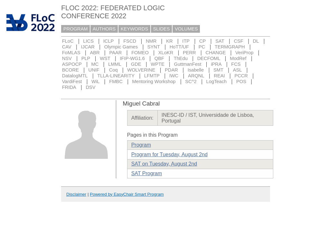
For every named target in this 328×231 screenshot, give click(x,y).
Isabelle (196, 70)
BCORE (70, 70)
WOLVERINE (141, 70)
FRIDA (69, 87)
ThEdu (181, 58)
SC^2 (190, 81)
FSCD (129, 41)
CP (202, 41)
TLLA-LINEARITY (116, 75)
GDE (136, 64)
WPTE (157, 64)
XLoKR (165, 52)
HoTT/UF (179, 46)
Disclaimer (76, 194)
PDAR (171, 70)
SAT (219, 41)
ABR (95, 52)
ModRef (238, 58)
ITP (186, 41)
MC (95, 64)
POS (241, 81)
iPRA (216, 64)
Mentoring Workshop (154, 81)
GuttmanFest (187, 64)
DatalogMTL (75, 75)
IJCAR (88, 46)
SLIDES (161, 28)
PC (202, 46)
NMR (151, 41)
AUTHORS (104, 28)
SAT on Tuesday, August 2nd (164, 164)
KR (169, 41)
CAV (66, 46)
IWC (174, 75)
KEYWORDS (134, 28)
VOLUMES (186, 28)
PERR (189, 52)
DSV (90, 87)
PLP (85, 58)
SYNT (153, 46)
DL (256, 41)
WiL (95, 81)
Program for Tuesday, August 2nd (169, 154)
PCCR (241, 75)
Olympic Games (121, 46)
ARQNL (196, 75)
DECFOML (208, 58)
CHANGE (216, 52)
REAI (219, 75)
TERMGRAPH (230, 46)
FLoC (68, 41)
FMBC (116, 81)
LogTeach (216, 81)
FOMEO (140, 52)
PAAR (115, 52)
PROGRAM (75, 28)
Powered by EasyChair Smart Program (127, 194)
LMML (114, 64)
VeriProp (244, 52)
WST (105, 58)
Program (141, 145)
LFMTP (152, 75)
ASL (237, 70)
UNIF (94, 70)
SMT (218, 70)
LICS (88, 41)
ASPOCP (72, 64)
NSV (67, 58)
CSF (238, 41)
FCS (235, 64)
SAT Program (146, 173)
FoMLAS (71, 52)
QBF (159, 58)
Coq (113, 70)
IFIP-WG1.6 (132, 58)
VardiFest (72, 81)
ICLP (108, 41)
